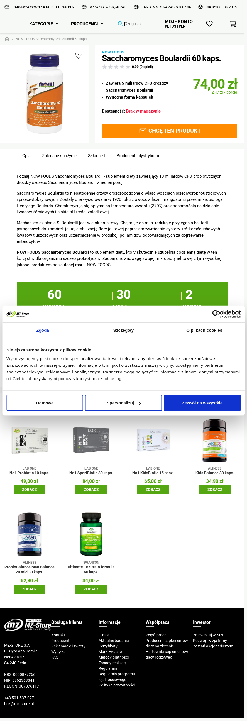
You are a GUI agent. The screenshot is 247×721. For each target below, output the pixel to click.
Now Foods (113, 52)
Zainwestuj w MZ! (208, 635)
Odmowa (44, 402)
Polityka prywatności (117, 685)
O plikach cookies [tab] (204, 329)
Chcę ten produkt (170, 131)
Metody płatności (114, 657)
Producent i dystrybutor (138, 155)
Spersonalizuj (124, 402)
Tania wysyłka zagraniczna (166, 7)
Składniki (96, 155)
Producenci (84, 23)
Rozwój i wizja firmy (210, 640)
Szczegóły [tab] (123, 329)
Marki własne (110, 652)
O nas (104, 635)
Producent (60, 640)
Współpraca (156, 635)
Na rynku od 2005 (221, 7)
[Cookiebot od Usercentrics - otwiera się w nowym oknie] (216, 314)
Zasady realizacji (113, 663)
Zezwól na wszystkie (202, 402)
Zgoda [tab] (42, 329)
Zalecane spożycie (59, 155)
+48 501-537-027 (19, 698)
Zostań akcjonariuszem (213, 646)
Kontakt (58, 635)
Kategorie (41, 23)
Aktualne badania (114, 640)
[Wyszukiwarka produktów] (131, 24)
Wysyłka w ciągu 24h (108, 7)
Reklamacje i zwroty (68, 646)
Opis (26, 155)
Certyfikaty (108, 646)
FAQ (54, 657)
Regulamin (108, 668)
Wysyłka (58, 652)
